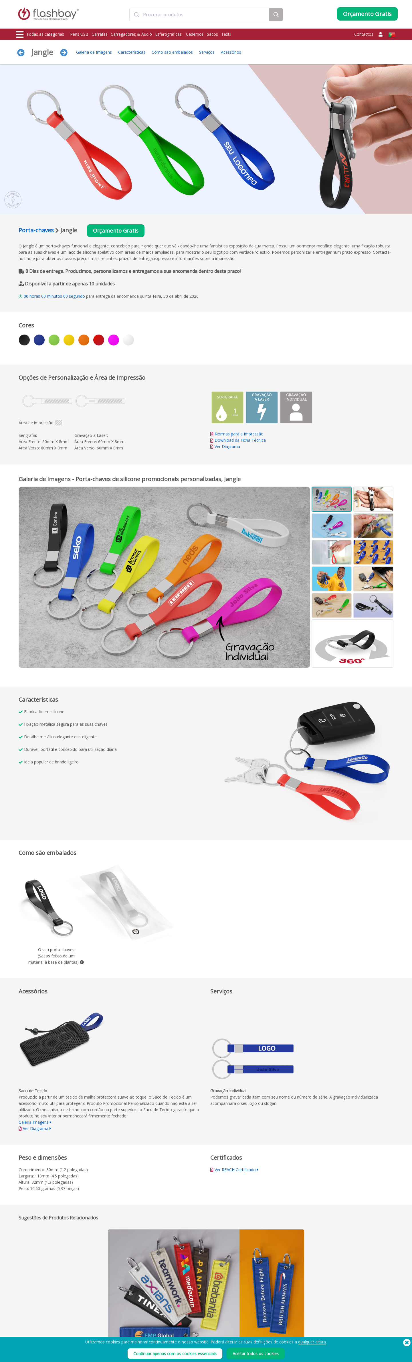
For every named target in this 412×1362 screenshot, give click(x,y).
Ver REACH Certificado (235, 1170)
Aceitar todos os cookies (256, 1353)
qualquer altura (312, 1342)
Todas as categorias (40, 34)
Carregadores (28, 1329)
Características (131, 52)
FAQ (174, 1329)
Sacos (212, 34)
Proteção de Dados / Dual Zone (119, 1335)
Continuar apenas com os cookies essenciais (175, 1353)
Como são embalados (172, 52)
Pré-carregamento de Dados (117, 1317)
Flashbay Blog (337, 1317)
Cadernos (195, 34)
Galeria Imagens (34, 1122)
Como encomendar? (187, 1317)
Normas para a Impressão (239, 434)
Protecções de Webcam (36, 1335)
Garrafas (100, 34)
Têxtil (226, 34)
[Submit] (136, 15)
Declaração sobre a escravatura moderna (281, 1329)
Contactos (363, 34)
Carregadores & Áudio (131, 34)
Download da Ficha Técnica (238, 440)
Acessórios (231, 52)
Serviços (207, 52)
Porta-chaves (36, 230)
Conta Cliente (181, 1323)
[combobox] (199, 15)
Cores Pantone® (107, 1323)
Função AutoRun (107, 1329)
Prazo (252, 1317)
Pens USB (79, 34)
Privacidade (256, 1335)
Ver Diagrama (227, 447)
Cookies (253, 1323)
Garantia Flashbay (185, 1335)
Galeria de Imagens (94, 52)
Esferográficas (169, 34)
